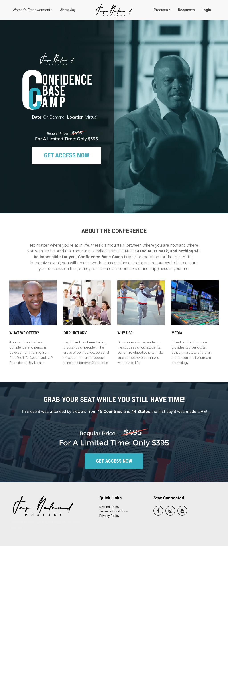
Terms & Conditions (113, 511)
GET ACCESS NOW (66, 155)
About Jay (68, 10)
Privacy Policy (109, 516)
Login (206, 10)
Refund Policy (109, 507)
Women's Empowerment (31, 10)
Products (161, 10)
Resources (186, 10)
